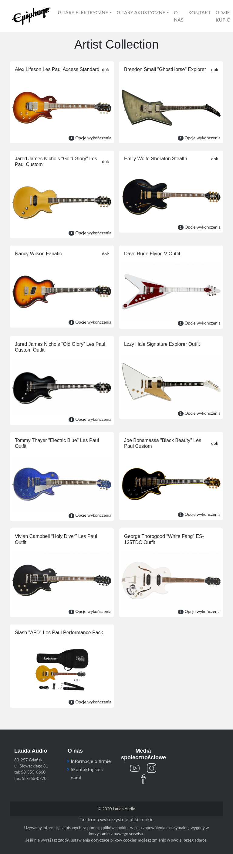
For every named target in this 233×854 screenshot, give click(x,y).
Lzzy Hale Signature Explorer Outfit (162, 344)
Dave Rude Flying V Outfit (152, 253)
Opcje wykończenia (199, 322)
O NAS (179, 15)
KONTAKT (199, 12)
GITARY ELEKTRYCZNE (83, 12)
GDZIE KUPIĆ (223, 15)
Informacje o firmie (91, 761)
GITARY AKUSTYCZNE (141, 12)
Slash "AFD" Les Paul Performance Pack (59, 632)
